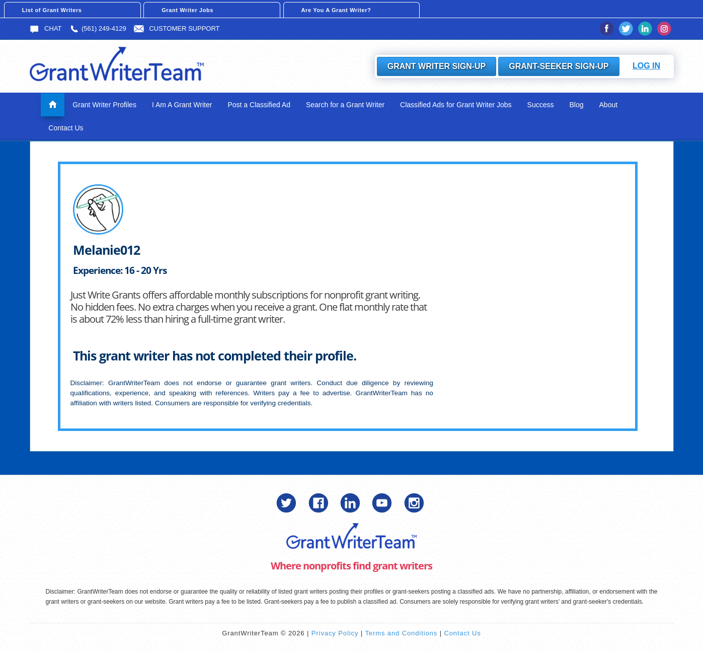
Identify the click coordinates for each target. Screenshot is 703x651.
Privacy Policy (335, 633)
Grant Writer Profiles (104, 105)
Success (540, 105)
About (608, 105)
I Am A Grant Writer (182, 105)
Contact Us (65, 128)
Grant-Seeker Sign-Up (558, 66)
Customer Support (176, 28)
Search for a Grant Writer (345, 105)
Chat (46, 28)
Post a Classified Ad (258, 105)
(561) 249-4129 (97, 28)
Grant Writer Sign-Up (436, 66)
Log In (646, 65)
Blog (577, 105)
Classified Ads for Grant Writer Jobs (455, 105)
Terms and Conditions (401, 633)
